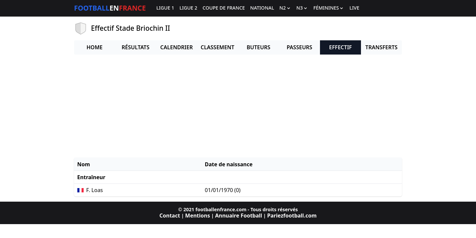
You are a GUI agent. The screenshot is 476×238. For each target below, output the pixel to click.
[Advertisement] (238, 106)
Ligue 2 (188, 8)
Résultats (135, 47)
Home (94, 47)
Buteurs (258, 47)
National (262, 8)
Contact (169, 215)
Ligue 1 (165, 8)
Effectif (340, 47)
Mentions (197, 215)
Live (354, 8)
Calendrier (176, 47)
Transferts (381, 47)
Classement (217, 47)
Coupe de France (224, 8)
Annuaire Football (238, 215)
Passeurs (299, 47)
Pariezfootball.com (291, 215)
